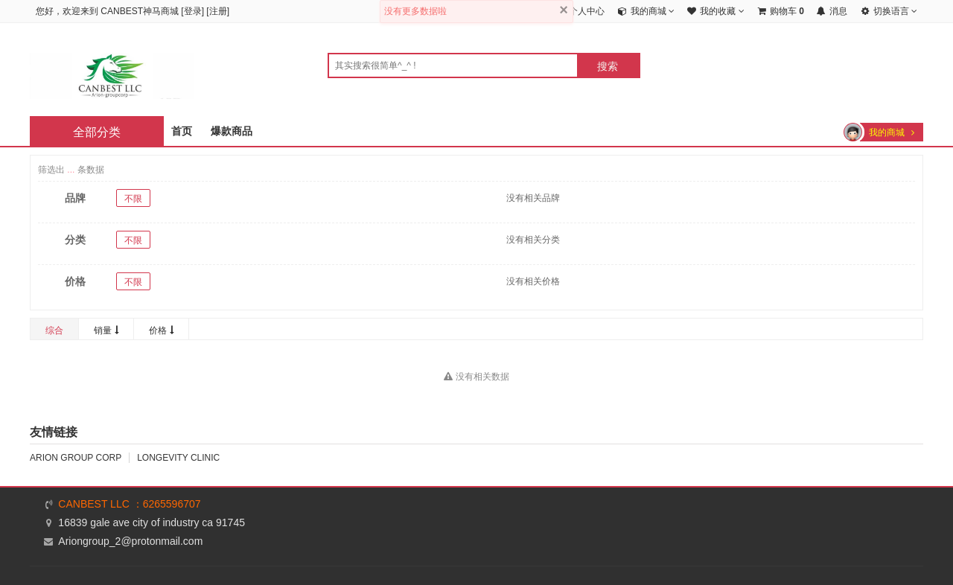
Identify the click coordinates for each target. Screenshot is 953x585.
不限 (133, 199)
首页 (181, 131)
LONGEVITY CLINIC (178, 458)
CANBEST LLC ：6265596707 (129, 504)
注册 (218, 11)
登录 (193, 11)
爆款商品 (231, 131)
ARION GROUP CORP (75, 458)
